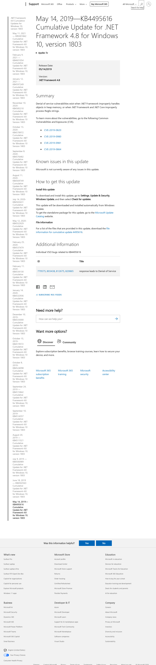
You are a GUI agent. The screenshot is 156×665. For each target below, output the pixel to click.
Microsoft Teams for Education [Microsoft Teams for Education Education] (116, 569)
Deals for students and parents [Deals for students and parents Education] (116, 588)
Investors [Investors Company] (108, 627)
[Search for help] (141, 3)
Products (70, 4)
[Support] (33, 4)
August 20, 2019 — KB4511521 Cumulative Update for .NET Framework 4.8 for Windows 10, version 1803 (20, 444)
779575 (41, 271)
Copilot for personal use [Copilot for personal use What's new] (12, 583)
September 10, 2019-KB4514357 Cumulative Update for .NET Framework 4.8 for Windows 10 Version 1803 (20, 420)
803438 (51, 271)
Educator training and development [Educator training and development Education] (118, 583)
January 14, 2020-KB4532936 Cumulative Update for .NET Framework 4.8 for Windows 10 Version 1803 (20, 300)
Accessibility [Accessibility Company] (109, 636)
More (82, 4)
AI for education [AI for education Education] (111, 593)
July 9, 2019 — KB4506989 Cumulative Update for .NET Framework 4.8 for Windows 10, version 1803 (20, 467)
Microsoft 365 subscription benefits (43, 374)
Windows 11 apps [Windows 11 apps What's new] (10, 593)
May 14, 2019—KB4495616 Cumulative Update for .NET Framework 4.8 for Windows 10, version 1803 (20, 509)
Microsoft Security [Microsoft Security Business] (10, 612)
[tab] (46, 342)
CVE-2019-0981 (52, 142)
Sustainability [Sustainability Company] (110, 641)
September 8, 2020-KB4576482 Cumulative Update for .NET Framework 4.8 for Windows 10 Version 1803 (20, 161)
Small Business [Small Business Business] (9, 641)
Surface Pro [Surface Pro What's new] (8, 559)
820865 (69, 271)
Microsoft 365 (47, 4)
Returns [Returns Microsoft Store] (57, 574)
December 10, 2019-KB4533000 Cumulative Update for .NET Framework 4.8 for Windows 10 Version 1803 (20, 324)
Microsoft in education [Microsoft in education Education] (113, 559)
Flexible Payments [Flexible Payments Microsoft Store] (61, 593)
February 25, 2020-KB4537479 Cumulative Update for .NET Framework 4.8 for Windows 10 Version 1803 (20, 252)
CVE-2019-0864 (52, 149)
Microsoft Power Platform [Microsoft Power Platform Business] (13, 627)
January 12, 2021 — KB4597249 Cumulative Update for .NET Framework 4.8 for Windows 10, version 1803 (20, 88)
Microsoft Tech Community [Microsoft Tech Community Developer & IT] (64, 627)
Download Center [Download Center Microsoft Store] (60, 564)
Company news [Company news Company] (110, 617)
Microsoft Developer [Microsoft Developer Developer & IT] (61, 612)
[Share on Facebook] (38, 286)
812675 (60, 271)
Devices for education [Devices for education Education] (113, 564)
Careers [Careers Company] (108, 607)
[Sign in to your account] (148, 4)
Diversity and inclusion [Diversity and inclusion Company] (113, 631)
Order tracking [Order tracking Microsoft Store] (59, 578)
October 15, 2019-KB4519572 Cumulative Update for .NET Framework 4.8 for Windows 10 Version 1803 (20, 348)
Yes (87, 543)
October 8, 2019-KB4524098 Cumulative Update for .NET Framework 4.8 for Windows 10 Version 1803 (20, 372)
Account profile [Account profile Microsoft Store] (60, 559)
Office (59, 4)
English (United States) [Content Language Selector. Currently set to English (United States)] (16, 650)
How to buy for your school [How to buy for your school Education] (115, 578)
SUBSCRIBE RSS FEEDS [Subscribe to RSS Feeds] (50, 294)
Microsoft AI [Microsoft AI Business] (8, 607)
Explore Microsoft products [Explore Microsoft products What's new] (13, 588)
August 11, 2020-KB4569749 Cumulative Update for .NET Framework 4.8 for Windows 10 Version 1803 (20, 185)
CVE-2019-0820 (52, 130)
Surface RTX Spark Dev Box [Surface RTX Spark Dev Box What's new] (13, 574)
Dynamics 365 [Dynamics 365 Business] (9, 617)
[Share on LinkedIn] (43, 286)
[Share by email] (51, 286)
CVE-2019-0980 (52, 136)
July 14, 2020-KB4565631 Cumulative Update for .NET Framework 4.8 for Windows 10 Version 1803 (20, 207)
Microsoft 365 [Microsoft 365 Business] (9, 622)
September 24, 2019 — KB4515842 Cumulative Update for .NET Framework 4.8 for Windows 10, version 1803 (20, 396)
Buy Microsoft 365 (99, 4)
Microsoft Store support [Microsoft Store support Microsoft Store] (63, 569)
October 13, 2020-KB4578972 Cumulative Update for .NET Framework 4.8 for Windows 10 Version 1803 (20, 136)
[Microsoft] (14, 4)
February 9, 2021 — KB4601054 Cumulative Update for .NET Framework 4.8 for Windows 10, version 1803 (20, 64)
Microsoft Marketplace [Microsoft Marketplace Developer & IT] (62, 631)
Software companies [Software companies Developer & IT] (61, 636)
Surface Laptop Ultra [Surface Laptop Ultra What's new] (11, 569)
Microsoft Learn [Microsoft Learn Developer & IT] (60, 617)
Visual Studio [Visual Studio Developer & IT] (59, 641)
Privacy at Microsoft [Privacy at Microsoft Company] (112, 622)
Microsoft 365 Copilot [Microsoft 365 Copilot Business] (12, 636)
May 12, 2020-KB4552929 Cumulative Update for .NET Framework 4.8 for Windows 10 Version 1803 (20, 228)
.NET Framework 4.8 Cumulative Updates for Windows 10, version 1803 (18, 23)
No (103, 543)
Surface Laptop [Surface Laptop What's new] (9, 564)
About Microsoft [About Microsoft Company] (111, 612)
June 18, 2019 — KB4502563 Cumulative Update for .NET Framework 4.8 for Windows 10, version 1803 (20, 488)
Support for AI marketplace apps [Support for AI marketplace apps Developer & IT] (66, 622)
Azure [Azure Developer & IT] (56, 607)
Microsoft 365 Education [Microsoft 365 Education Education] (114, 574)
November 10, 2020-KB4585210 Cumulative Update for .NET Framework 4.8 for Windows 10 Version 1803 (20, 112)
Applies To (43, 52)
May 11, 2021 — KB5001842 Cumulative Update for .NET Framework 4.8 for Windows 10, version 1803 (20, 41)
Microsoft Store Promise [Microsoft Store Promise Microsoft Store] (63, 588)
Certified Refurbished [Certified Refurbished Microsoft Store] (62, 583)
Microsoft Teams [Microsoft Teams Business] (10, 631)
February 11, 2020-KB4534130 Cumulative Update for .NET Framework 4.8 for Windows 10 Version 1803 (20, 276)
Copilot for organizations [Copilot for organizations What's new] (13, 578)
